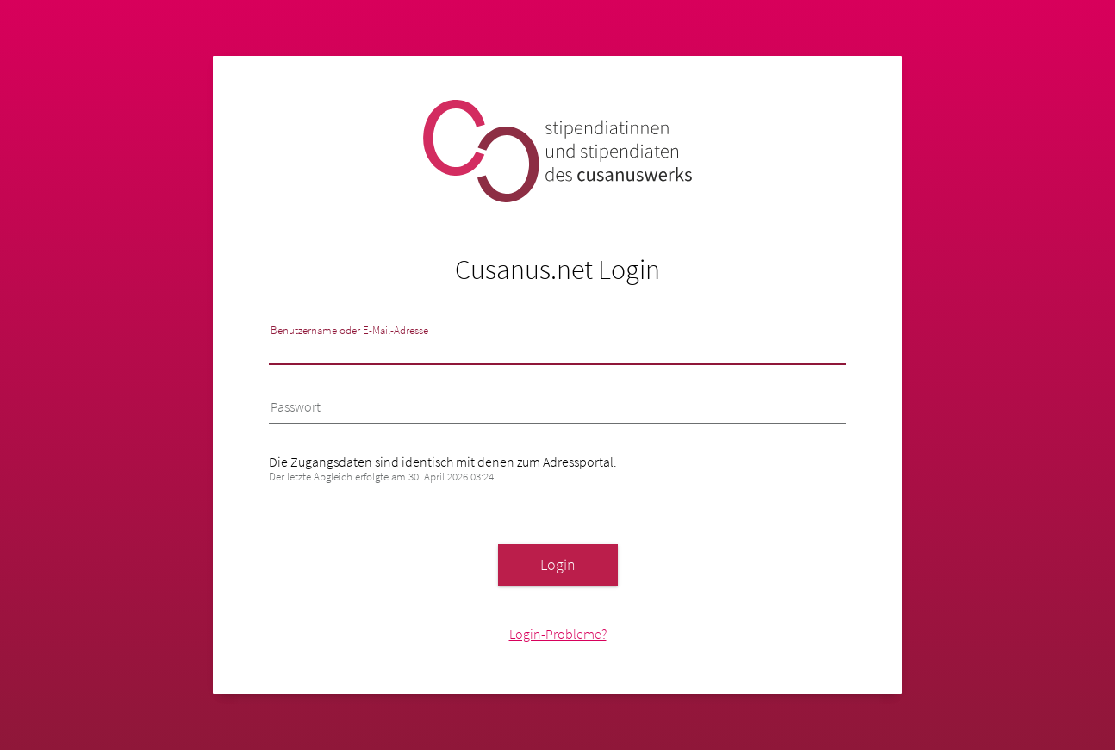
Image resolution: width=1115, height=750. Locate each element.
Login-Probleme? (558, 633)
